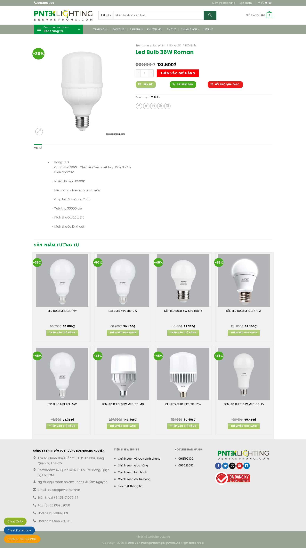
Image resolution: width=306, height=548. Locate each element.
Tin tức (172, 29)
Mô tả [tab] (38, 148)
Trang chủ (100, 29)
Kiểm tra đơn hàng (223, 2)
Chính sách (190, 29)
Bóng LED (175, 45)
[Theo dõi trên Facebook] (259, 3)
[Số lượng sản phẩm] (144, 73)
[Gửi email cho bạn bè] (153, 106)
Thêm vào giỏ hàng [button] (62, 332)
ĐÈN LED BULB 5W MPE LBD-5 (183, 311)
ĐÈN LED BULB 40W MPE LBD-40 (123, 404)
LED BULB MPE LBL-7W (62, 311)
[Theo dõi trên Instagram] (263, 3)
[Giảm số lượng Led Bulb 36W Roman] (138, 73)
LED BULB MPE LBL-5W (62, 404)
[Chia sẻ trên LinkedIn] (167, 106)
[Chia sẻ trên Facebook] (139, 106)
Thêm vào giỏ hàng (177, 73)
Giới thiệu (119, 29)
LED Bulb (190, 45)
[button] (259, 15)
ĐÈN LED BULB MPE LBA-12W (183, 404)
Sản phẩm (245, 2)
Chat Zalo (15, 521)
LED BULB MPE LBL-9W (123, 311)
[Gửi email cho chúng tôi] (270, 3)
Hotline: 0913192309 (22, 539)
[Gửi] (210, 15)
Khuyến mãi (154, 29)
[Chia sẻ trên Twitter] (146, 106)
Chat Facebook (19, 530)
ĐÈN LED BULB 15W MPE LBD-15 (244, 404)
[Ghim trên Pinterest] (160, 106)
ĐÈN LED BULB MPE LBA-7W (244, 311)
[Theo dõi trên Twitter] (266, 3)
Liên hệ (208, 29)
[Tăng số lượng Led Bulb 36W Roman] (151, 73)
